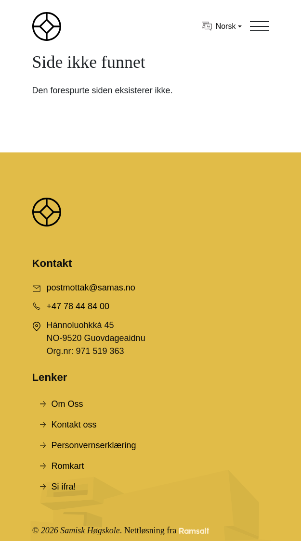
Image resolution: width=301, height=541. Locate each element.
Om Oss (67, 404)
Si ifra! (64, 486)
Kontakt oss (74, 424)
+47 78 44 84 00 (78, 306)
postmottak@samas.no (91, 287)
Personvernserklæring (94, 445)
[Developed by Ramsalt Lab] (194, 530)
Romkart (68, 466)
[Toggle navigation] (259, 26)
